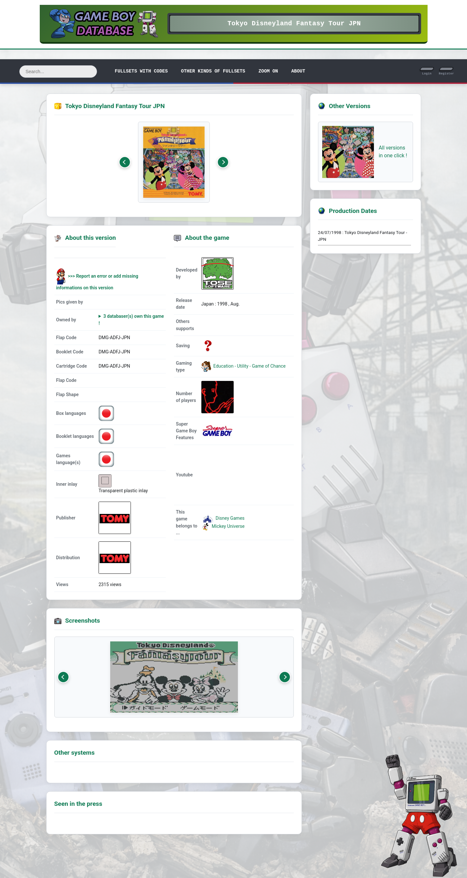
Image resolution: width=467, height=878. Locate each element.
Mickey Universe (223, 526)
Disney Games (223, 518)
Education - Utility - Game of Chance (249, 366)
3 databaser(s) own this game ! (131, 320)
